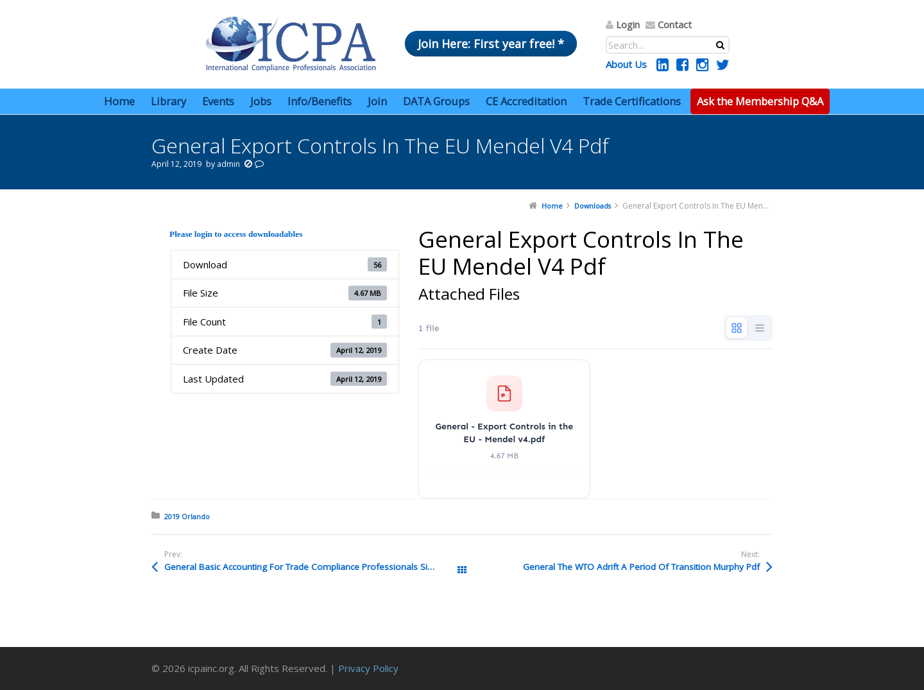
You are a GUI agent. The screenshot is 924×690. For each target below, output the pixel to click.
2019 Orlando (187, 516)
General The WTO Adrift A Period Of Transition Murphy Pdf (641, 567)
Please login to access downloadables (235, 234)
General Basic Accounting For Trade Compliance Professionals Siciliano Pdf (313, 567)
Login (628, 24)
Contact (675, 24)
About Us (626, 64)
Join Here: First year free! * (491, 43)
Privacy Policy (368, 668)
